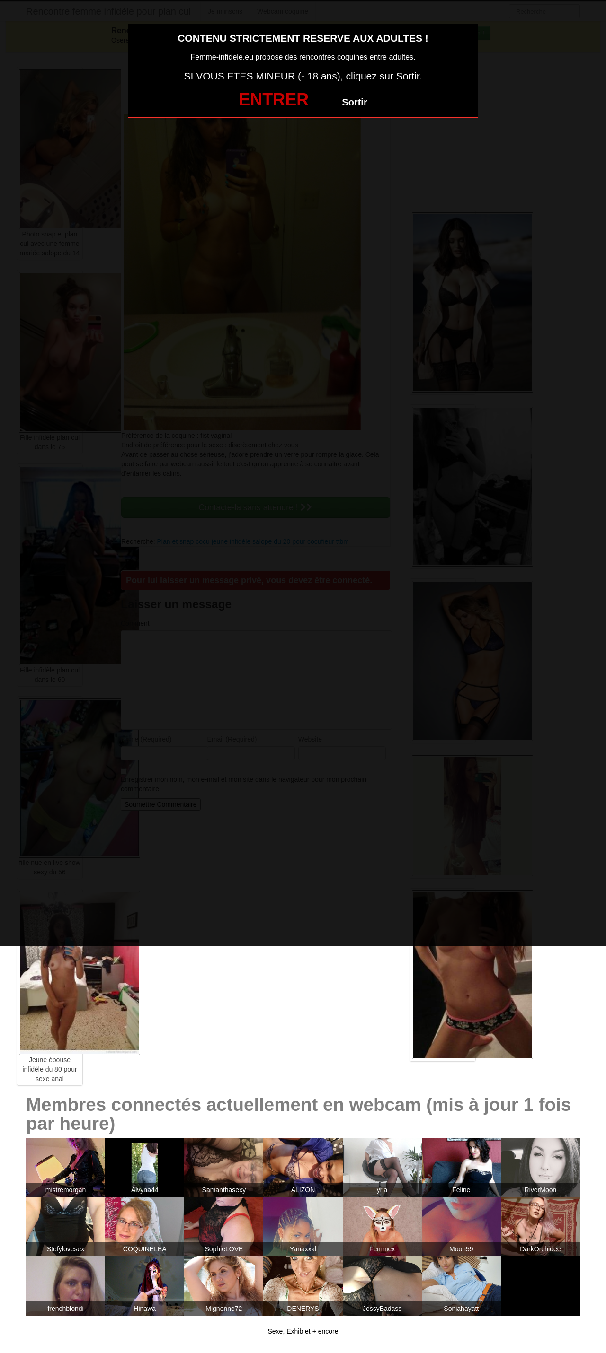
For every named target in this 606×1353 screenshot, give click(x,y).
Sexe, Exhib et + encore (302, 1331)
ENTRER (274, 99)
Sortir (354, 102)
